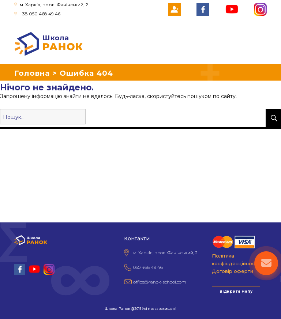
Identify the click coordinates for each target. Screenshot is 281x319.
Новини (11, 182)
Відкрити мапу (236, 291)
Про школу (15, 141)
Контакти (13, 192)
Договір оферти (232, 271)
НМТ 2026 (14, 172)
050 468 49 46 (148, 267)
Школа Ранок (117, 308)
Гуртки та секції (22, 151)
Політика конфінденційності (235, 259)
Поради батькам (22, 161)
